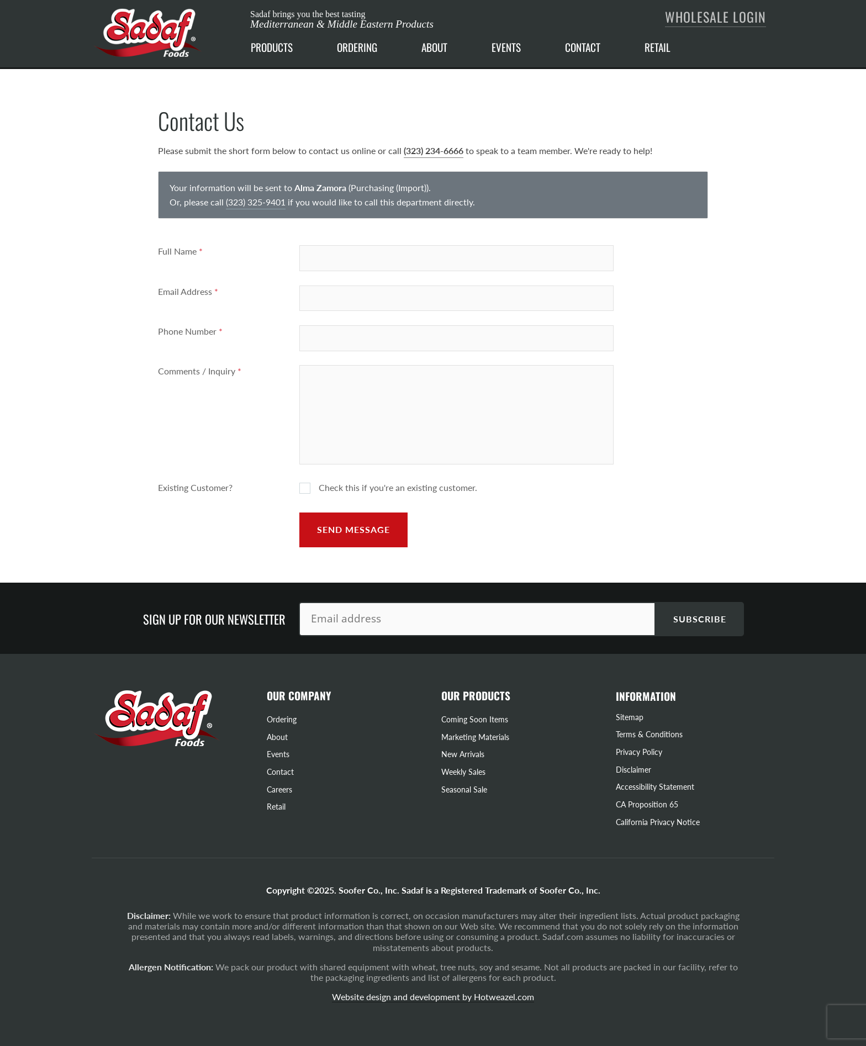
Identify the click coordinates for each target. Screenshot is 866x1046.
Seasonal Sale (464, 789)
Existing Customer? (195, 487)
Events (278, 754)
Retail (276, 806)
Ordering (282, 719)
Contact (280, 771)
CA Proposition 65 (647, 804)
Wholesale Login (715, 17)
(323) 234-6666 (433, 150)
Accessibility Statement (655, 786)
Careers (279, 789)
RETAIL (657, 47)
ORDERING (357, 47)
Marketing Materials (475, 737)
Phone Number (190, 331)
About (277, 737)
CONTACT (582, 47)
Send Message (353, 529)
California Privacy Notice (658, 822)
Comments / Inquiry (199, 371)
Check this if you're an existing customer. (388, 488)
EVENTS (506, 47)
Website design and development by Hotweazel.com (433, 996)
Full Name (180, 251)
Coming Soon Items (474, 719)
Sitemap (629, 717)
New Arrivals (462, 754)
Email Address (188, 291)
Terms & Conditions (649, 734)
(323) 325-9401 (256, 202)
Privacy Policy (639, 752)
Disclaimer (633, 769)
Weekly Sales (463, 771)
